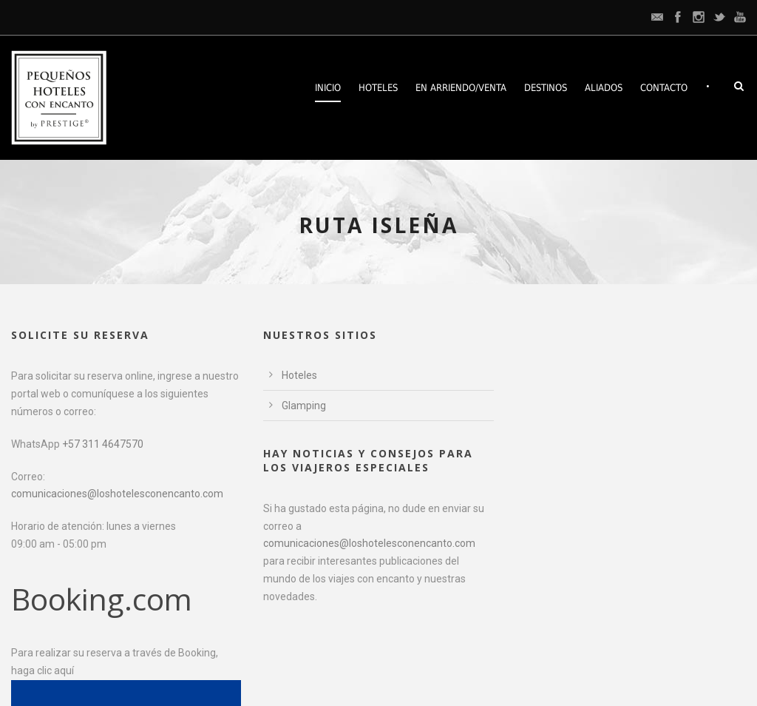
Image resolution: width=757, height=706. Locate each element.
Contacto (664, 87)
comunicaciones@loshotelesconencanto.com (117, 494)
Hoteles (378, 87)
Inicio (328, 87)
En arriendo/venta (460, 87)
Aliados (603, 87)
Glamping (304, 405)
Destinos (545, 87)
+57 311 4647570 (102, 444)
